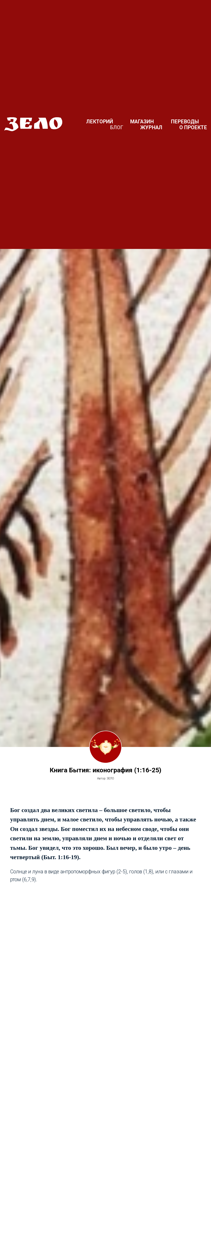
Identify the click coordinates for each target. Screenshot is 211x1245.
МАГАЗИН (142, 122)
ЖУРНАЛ (151, 127)
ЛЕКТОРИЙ (99, 122)
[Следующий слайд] (201, 1223)
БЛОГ (116, 127)
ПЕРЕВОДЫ (185, 122)
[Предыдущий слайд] (10, 1223)
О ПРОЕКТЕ (193, 127)
